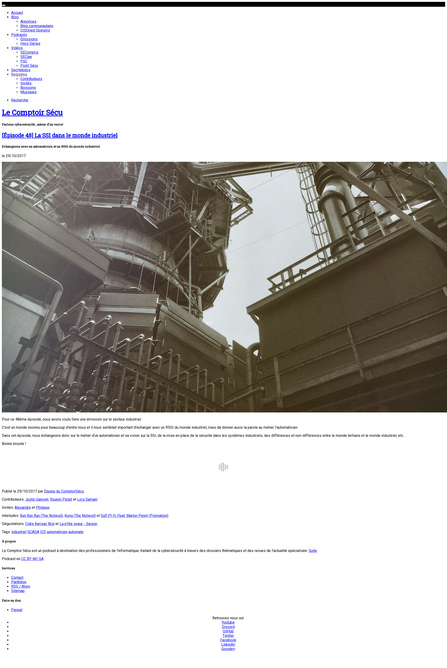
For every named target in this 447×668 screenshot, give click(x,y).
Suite (313, 550)
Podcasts (19, 34)
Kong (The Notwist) (80, 515)
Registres (19, 74)
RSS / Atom (20, 586)
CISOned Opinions (35, 30)
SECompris (29, 52)
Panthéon (18, 582)
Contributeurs (31, 79)
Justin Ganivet (36, 499)
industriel (18, 532)
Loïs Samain (87, 499)
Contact (17, 577)
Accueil (17, 12)
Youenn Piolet (61, 499)
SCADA (33, 532)
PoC (23, 61)
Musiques (28, 92)
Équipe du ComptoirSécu (64, 491)
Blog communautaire (36, 26)
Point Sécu (29, 65)
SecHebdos (20, 70)
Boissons (28, 87)
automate (75, 532)
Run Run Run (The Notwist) (41, 515)
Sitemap (18, 591)
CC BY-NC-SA (32, 559)
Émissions (29, 39)
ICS (43, 532)
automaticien (57, 532)
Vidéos (17, 48)
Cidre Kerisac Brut (39, 524)
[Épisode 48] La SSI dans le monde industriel (60, 135)
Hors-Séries (30, 43)
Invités (26, 83)
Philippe (42, 507)
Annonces (28, 21)
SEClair (26, 57)
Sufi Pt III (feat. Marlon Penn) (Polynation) (134, 515)
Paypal (16, 610)
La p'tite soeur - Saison (78, 524)
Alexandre (23, 507)
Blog (15, 17)
